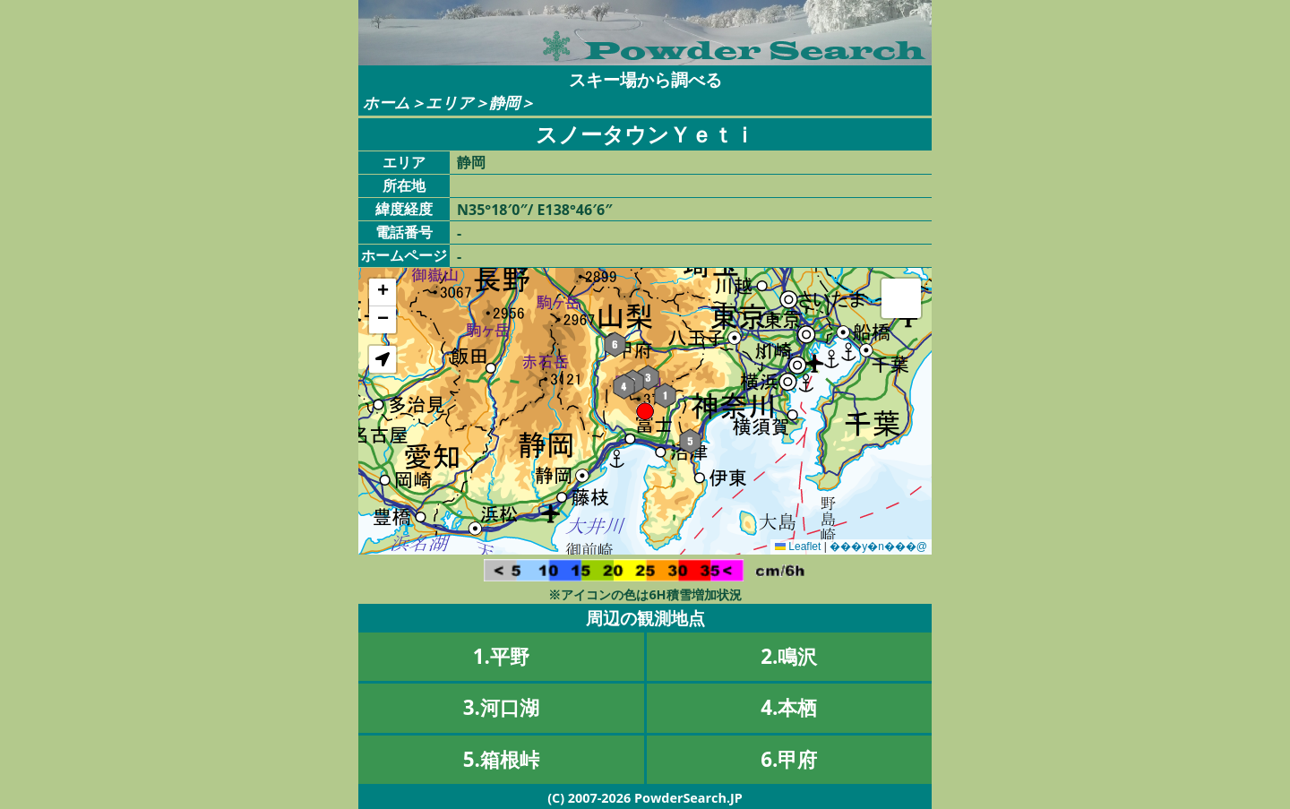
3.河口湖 (501, 707)
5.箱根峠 (501, 759)
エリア (450, 102)
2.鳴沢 (789, 656)
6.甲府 (789, 759)
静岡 (504, 102)
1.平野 (501, 656)
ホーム (386, 102)
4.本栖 (789, 707)
